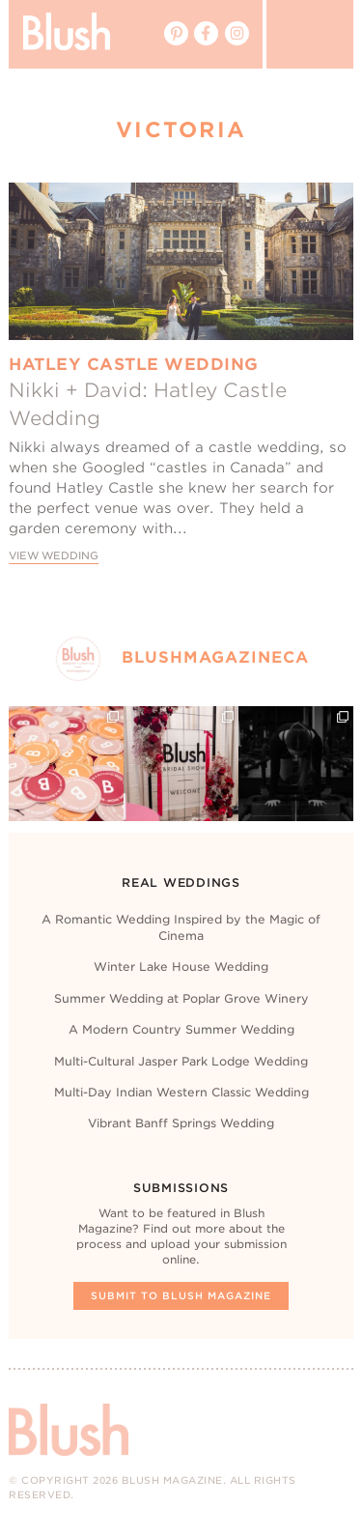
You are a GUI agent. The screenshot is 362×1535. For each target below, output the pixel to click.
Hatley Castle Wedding (134, 364)
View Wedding (53, 556)
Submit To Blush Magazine (181, 1295)
